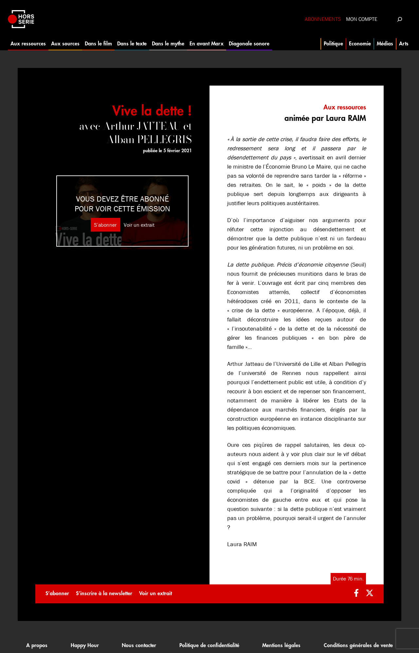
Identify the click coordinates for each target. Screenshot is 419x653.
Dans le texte (132, 43)
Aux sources (65, 43)
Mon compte (361, 19)
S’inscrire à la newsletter (104, 593)
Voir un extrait (139, 224)
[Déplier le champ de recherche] (399, 19)
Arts (404, 43)
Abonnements (323, 19)
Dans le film (98, 43)
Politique (333, 43)
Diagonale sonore (249, 43)
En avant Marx (207, 43)
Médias (385, 43)
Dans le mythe (168, 43)
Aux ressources (28, 43)
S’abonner (105, 224)
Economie (360, 43)
